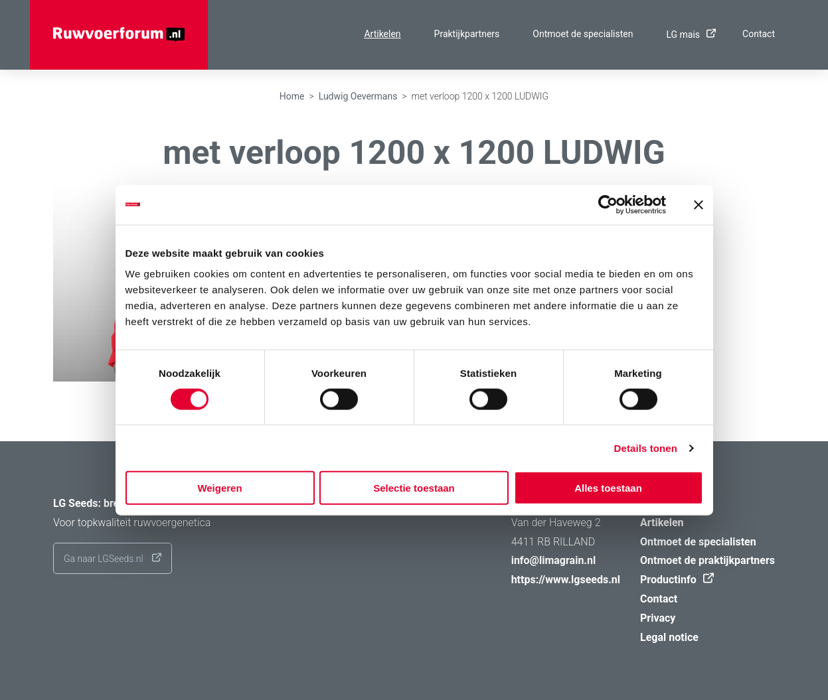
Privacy (657, 618)
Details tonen (645, 447)
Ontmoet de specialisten (583, 34)
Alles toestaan (608, 488)
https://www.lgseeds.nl (565, 579)
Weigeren (219, 488)
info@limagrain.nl (553, 560)
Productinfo (673, 579)
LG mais (687, 34)
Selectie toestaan (414, 488)
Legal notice (669, 637)
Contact (758, 34)
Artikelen (382, 34)
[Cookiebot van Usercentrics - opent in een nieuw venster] (608, 204)
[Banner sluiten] (698, 204)
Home (292, 96)
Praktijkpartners (467, 34)
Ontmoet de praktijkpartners (707, 560)
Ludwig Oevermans (358, 96)
